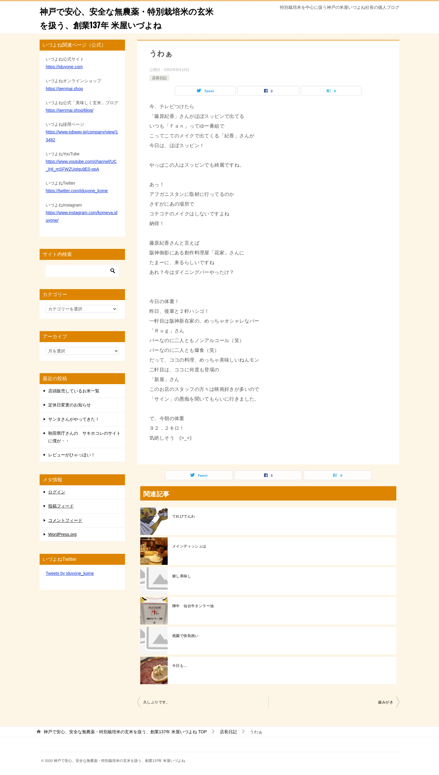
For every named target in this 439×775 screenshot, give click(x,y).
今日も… (179, 666)
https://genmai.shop (64, 88)
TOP (125, 731)
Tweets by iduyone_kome (70, 573)
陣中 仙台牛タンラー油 (193, 606)
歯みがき (385, 702)
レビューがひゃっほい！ (71, 454)
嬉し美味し (181, 576)
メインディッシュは (189, 546)
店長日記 (159, 78)
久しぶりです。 (156, 702)
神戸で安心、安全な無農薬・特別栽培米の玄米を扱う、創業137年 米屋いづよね (127, 17)
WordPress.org (62, 534)
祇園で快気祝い (185, 636)
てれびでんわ (183, 516)
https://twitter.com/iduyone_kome (77, 190)
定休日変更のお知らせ (69, 404)
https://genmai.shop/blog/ (69, 110)
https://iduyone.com (64, 66)
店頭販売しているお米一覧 (73, 390)
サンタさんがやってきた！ (73, 419)
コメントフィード (65, 520)
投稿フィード (61, 506)
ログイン (56, 492)
